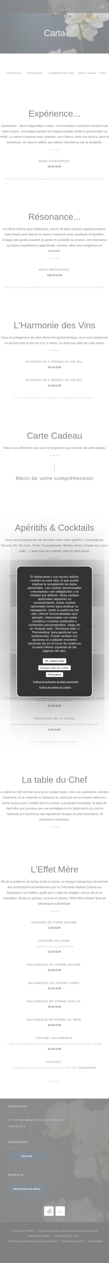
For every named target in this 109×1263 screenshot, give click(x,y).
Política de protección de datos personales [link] (55, 681)
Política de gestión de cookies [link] (55, 687)
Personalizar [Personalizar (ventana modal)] (54, 674)
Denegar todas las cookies (54, 667)
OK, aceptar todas (54, 660)
